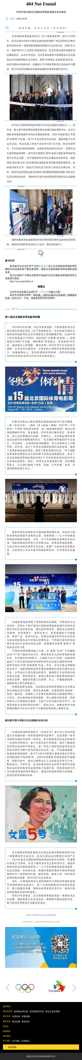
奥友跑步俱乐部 (21, 1011)
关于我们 (7, 1041)
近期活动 (16, 1016)
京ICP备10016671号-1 (45, 1056)
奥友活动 (7, 1016)
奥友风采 (7, 1021)
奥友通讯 (7, 1036)
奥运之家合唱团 (52, 1011)
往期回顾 (26, 1016)
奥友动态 (26, 1021)
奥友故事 (16, 1021)
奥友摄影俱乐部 (37, 1011)
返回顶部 (12, 1047)
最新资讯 (7, 1006)
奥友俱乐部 (7, 1011)
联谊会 (6, 1026)
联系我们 (26, 1041)
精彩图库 (7, 1031)
